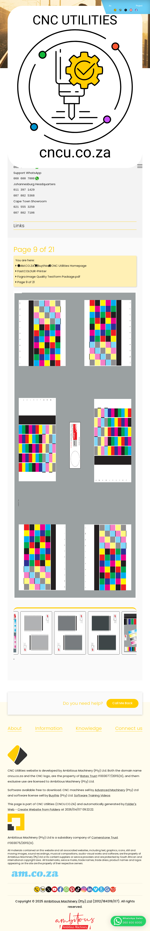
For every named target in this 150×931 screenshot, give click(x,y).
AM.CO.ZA (27, 264)
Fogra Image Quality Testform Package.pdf (48, 275)
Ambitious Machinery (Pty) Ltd (68, 900)
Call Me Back (122, 702)
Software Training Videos (92, 794)
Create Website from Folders (39, 808)
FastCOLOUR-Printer (31, 270)
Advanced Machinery (110, 789)
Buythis (43, 264)
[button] (128, 921)
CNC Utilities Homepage (69, 264)
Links (18, 224)
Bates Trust (88, 775)
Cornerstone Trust (104, 836)
